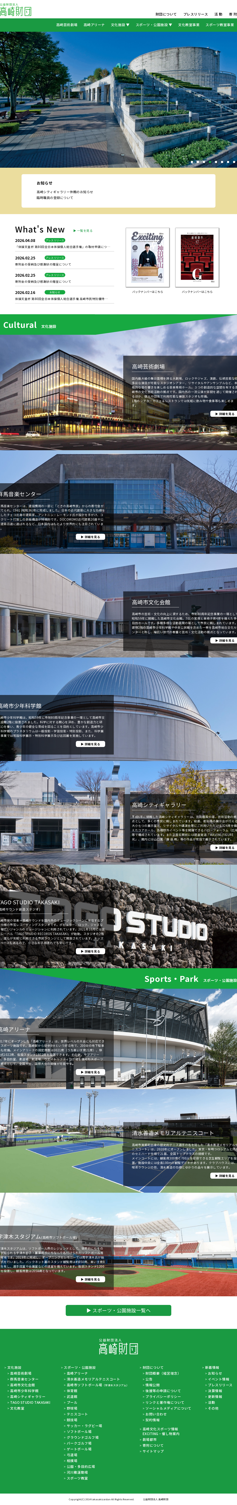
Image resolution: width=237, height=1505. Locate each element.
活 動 (218, 14)
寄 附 (233, 14)
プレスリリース (195, 14)
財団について (166, 14)
